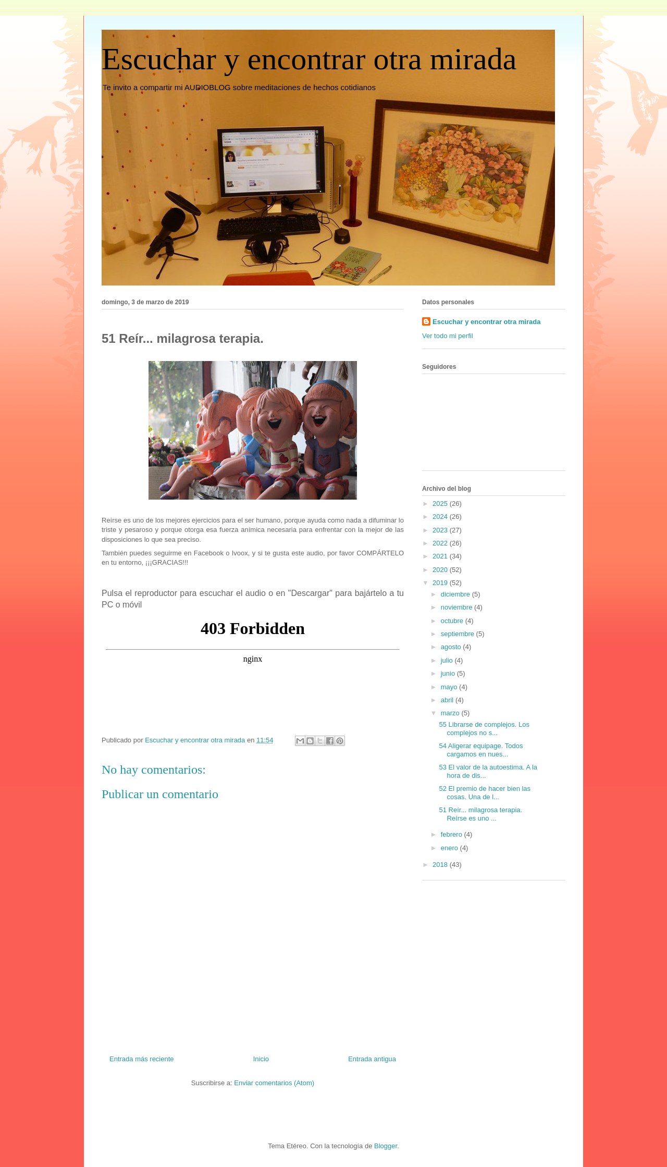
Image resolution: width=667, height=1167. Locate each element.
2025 (441, 503)
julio (448, 660)
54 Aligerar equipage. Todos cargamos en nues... (481, 750)
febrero (452, 834)
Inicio (261, 1059)
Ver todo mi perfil (447, 336)
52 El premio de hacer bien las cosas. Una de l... (484, 793)
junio (449, 673)
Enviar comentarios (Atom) (274, 1083)
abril (448, 700)
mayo (450, 687)
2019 (441, 583)
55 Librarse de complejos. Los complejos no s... (484, 729)
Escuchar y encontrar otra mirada (309, 59)
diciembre (456, 594)
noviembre (457, 607)
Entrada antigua (372, 1059)
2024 (441, 516)
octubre (453, 621)
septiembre (458, 634)
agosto (452, 647)
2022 (441, 543)
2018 (441, 864)
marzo (451, 713)
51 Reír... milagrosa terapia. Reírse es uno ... (480, 814)
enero (450, 848)
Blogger (385, 1146)
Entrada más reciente (141, 1059)
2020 (441, 570)
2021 (441, 556)
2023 (441, 530)
